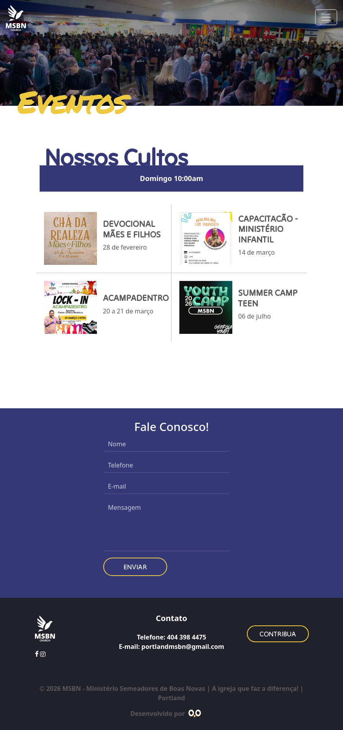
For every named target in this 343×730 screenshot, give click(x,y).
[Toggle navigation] (326, 17)
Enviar (135, 566)
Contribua (277, 633)
